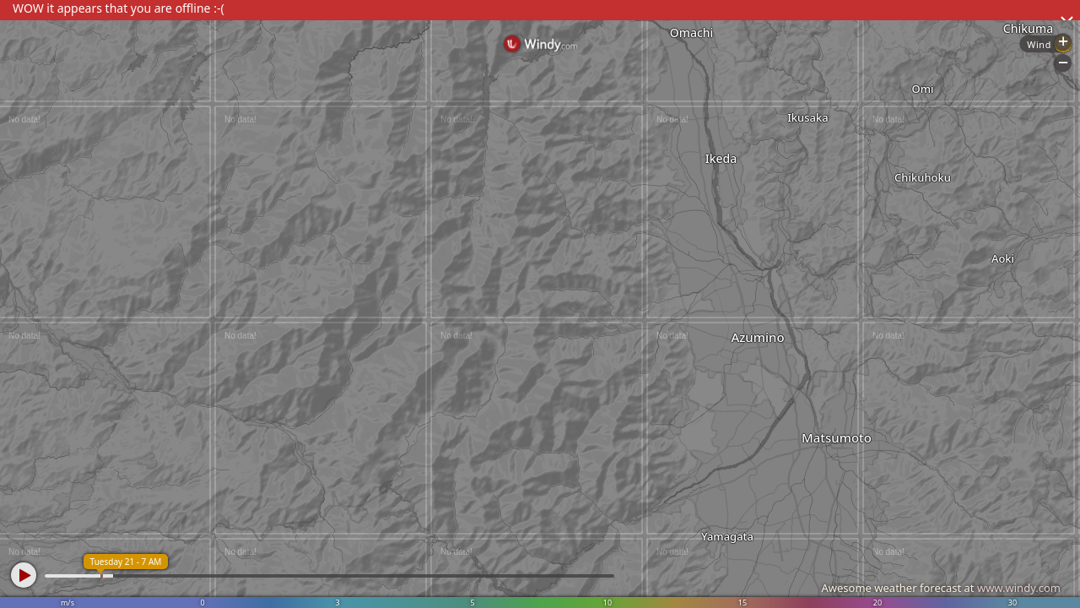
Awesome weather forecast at (941, 587)
